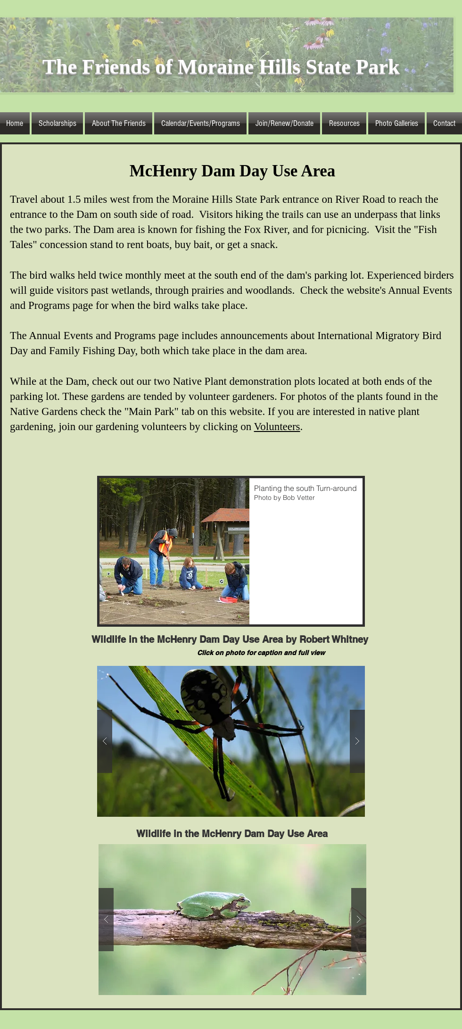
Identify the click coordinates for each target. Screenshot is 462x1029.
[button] (118, 123)
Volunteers (277, 426)
